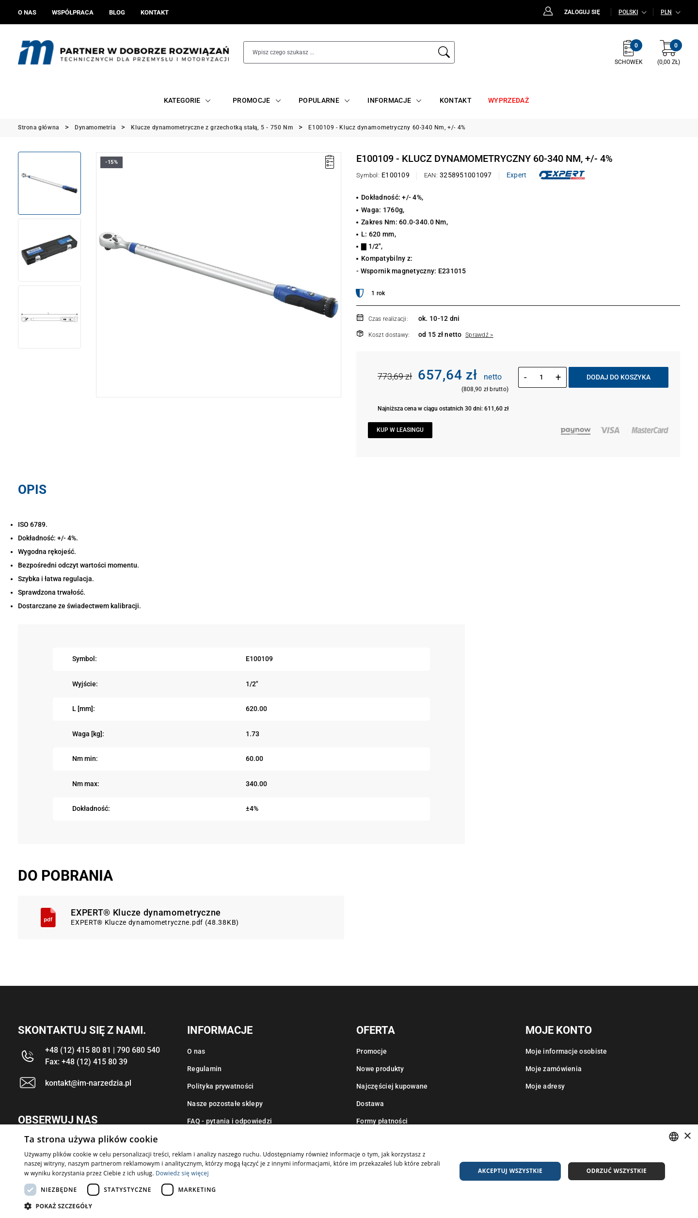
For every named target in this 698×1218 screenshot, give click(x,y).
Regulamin (204, 1069)
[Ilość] (541, 377)
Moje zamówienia (553, 1069)
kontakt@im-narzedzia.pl (88, 1083)
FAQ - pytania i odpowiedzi (229, 1121)
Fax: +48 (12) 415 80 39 (86, 1061)
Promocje (371, 1051)
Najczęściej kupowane (392, 1086)
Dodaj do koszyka (618, 377)
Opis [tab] (32, 489)
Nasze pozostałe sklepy (225, 1103)
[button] (234, 1206)
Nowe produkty (380, 1069)
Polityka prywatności (220, 1086)
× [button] (687, 1136)
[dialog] (349, 1171)
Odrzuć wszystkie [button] (617, 1171)
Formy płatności (382, 1121)
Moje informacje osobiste (566, 1051)
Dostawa (370, 1103)
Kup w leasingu (400, 430)
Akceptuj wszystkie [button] (510, 1171)
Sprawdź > (479, 335)
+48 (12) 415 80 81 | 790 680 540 (102, 1050)
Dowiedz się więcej (182, 1173)
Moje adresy (545, 1086)
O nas (196, 1051)
